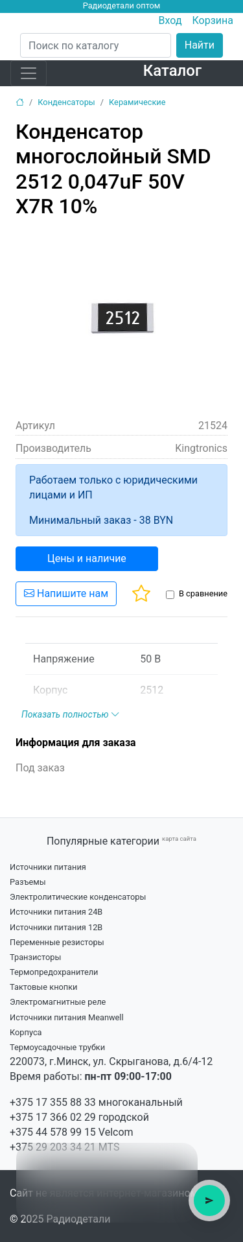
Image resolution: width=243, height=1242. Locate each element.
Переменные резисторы (57, 942)
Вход (170, 20)
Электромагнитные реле (58, 1002)
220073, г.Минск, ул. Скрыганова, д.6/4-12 (111, 1061)
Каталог (172, 71)
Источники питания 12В (56, 927)
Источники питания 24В (56, 912)
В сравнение (203, 593)
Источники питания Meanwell (67, 1017)
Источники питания (48, 867)
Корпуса (26, 1032)
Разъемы (28, 882)
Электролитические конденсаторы (78, 897)
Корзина (212, 20)
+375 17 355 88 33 (53, 1102)
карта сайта (179, 838)
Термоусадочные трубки (57, 1047)
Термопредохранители (54, 972)
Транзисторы (35, 957)
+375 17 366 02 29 (53, 1117)
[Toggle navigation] (28, 73)
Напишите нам (66, 593)
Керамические (137, 102)
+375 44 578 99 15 (53, 1132)
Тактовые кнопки (44, 987)
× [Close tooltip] (181, 1159)
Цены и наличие (86, 558)
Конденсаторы (66, 102)
